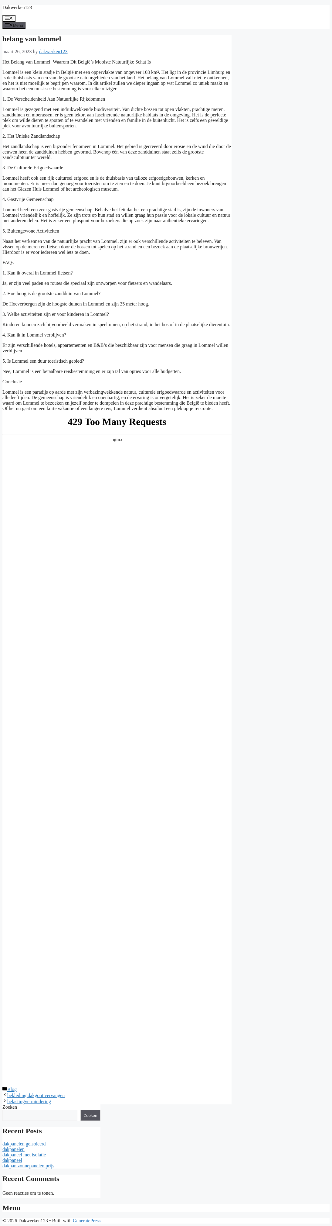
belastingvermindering (29, 1101)
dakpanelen (13, 1149)
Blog (12, 1089)
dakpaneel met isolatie (24, 1154)
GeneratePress (87, 1220)
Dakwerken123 (17, 7)
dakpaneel (12, 1160)
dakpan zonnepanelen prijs (28, 1165)
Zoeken (9, 1107)
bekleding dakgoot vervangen (36, 1095)
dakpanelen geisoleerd (24, 1143)
